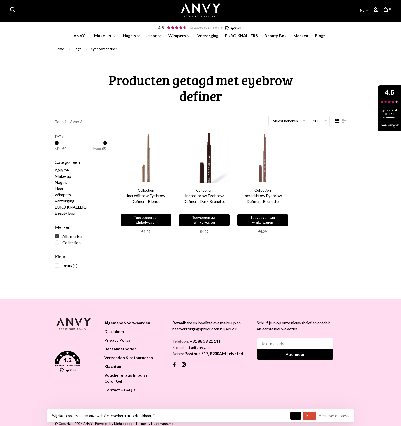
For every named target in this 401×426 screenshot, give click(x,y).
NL (362, 10)
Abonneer (295, 356)
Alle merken (72, 238)
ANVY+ (80, 35)
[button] (200, 27)
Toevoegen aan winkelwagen (146, 221)
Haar (152, 35)
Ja (295, 415)
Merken (300, 35)
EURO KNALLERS (241, 35)
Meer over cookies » (334, 416)
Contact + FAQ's (120, 391)
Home (59, 50)
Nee (309, 415)
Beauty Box (275, 35)
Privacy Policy (117, 342)
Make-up (102, 35)
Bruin (69, 267)
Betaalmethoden (120, 350)
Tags (77, 50)
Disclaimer (114, 333)
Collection (71, 244)
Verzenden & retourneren (128, 359)
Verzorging (207, 35)
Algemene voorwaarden (127, 324)
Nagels (129, 35)
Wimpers (177, 35)
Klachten (112, 368)
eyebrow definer (104, 50)
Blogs (320, 35)
